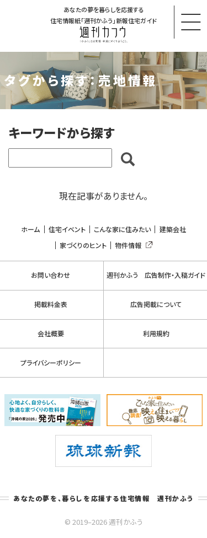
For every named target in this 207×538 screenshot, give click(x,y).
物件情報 (131, 245)
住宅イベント (67, 229)
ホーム (30, 229)
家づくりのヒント (83, 245)
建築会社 (173, 229)
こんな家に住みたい (122, 229)
